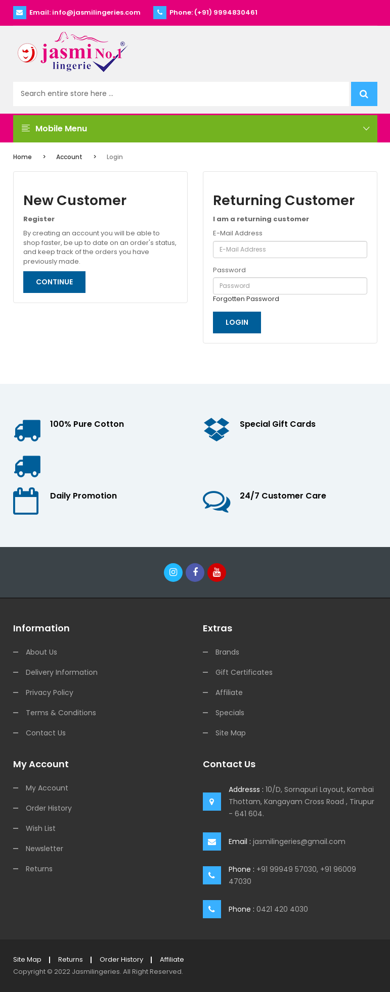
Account (69, 157)
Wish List (41, 828)
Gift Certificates (244, 672)
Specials (229, 713)
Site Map (230, 733)
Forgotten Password (246, 299)
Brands (227, 652)
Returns (39, 869)
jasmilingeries (96, 971)
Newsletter (44, 849)
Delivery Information (62, 672)
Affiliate (229, 692)
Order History (49, 808)
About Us (41, 652)
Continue (54, 282)
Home (22, 157)
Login (115, 157)
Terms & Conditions (61, 713)
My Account (47, 788)
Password (229, 270)
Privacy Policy (49, 692)
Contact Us (46, 733)
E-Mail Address (238, 233)
